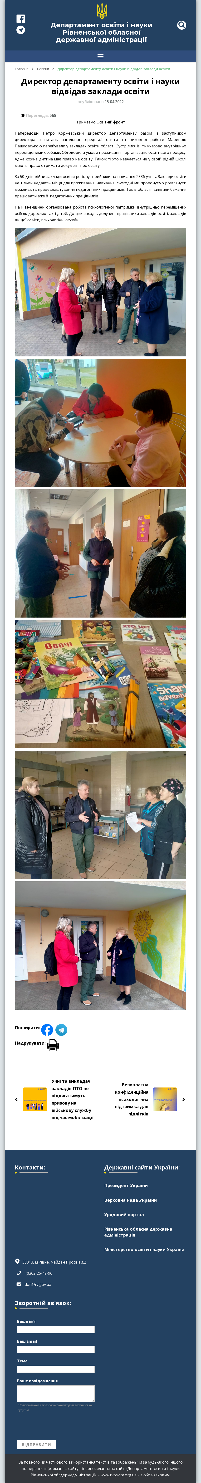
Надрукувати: (37, 1043)
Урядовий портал (124, 1214)
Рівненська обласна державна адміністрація (138, 1232)
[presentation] (53, 1426)
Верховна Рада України (130, 1200)
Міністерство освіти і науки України (144, 1249)
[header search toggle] (181, 25)
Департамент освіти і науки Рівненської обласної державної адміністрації (101, 32)
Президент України (126, 1185)
